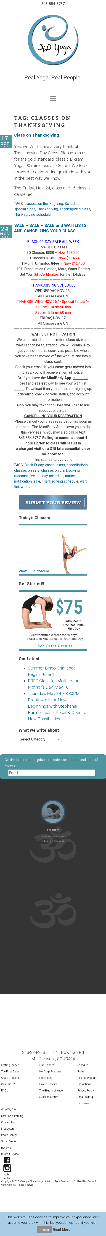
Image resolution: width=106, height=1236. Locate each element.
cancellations (77, 465)
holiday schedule (50, 476)
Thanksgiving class (75, 209)
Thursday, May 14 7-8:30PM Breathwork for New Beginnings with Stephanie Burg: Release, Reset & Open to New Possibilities (57, 706)
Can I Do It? (8, 1084)
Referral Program (87, 1077)
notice (70, 476)
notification (23, 481)
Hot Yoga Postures (50, 1071)
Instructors (8, 1128)
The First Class (10, 1071)
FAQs (4, 1090)
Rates (80, 1071)
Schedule (72, 203)
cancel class (55, 465)
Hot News (83, 1103)
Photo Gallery (9, 1135)
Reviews (6, 1147)
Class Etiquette (10, 1077)
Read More (61, 1230)
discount (21, 476)
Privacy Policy (85, 1090)
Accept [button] (44, 1229)
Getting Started (10, 1065)
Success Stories (48, 1097)
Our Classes (46, 1065)
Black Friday (34, 465)
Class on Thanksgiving (36, 135)
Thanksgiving (47, 209)
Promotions (84, 1084)
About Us (81, 1181)
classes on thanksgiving (43, 203)
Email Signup (85, 1097)
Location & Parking (12, 1116)
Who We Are (8, 1109)
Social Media (8, 1141)
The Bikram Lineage (51, 1090)
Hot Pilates (45, 1077)
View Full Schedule (34, 571)
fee (32, 476)
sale (36, 481)
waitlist (26, 487)
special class (24, 209)
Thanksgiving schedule (32, 214)
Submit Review (10, 1154)
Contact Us (8, 1122)
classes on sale (27, 470)
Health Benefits (48, 1084)
